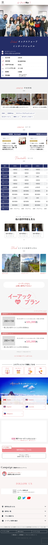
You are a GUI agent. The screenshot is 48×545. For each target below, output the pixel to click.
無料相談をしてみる (24, 450)
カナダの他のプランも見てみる (24, 356)
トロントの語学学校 (26, 527)
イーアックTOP (5, 531)
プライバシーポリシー (30, 534)
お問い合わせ (19, 531)
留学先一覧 (7, 527)
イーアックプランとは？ (39, 311)
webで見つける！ (24, 455)
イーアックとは (36, 531)
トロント (19, 527)
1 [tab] (24, 240)
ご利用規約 (21, 534)
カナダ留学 (13, 527)
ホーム (1, 527)
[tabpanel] (10, 231)
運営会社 (15, 534)
